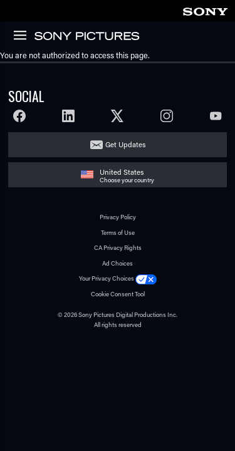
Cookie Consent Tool (118, 294)
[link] (204, 9)
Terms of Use (118, 233)
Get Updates (125, 144)
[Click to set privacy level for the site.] (146, 278)
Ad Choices (117, 263)
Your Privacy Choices (106, 278)
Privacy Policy (118, 217)
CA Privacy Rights (118, 248)
